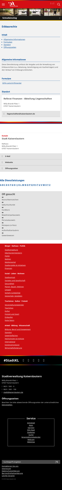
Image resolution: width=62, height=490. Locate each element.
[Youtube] (33, 360)
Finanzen (8, 268)
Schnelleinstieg (32, 18)
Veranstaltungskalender (14, 305)
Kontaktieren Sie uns (10, 466)
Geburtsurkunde (8, 205)
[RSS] (43, 360)
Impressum (6, 468)
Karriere (31, 427)
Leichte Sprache (8, 476)
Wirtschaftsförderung (13, 348)
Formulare (8, 42)
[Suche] (57, 462)
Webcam (31, 439)
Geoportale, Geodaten (13, 296)
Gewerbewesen (8, 235)
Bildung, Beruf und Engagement (18, 329)
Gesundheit (9, 283)
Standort (7, 44)
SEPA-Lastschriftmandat (11, 83)
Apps (31, 425)
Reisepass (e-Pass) (9, 225)
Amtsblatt (31, 423)
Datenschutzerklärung (11, 471)
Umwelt (8, 290)
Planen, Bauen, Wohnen (14, 287)
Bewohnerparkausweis (11, 215)
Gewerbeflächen (11, 335)
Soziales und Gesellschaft (15, 280)
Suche (31, 435)
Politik (7, 256)
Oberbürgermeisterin (13, 253)
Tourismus (9, 308)
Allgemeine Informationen (14, 39)
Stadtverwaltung (11, 250)
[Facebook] (23, 360)
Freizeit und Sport (12, 314)
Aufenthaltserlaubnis (10, 230)
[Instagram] (38, 360)
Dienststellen (7, 405)
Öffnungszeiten (10, 47)
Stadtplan (31, 432)
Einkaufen (9, 317)
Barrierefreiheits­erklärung (12, 473)
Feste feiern (9, 320)
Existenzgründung (12, 345)
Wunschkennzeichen (10, 199)
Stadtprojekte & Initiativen (15, 265)
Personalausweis (8, 220)
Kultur (7, 311)
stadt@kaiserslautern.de (13, 392)
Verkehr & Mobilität (12, 293)
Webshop (31, 442)
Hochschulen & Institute (14, 339)
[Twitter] (28, 360)
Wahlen (8, 259)
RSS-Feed (31, 430)
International (10, 342)
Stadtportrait (10, 277)
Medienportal (10, 262)
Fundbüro (6, 210)
